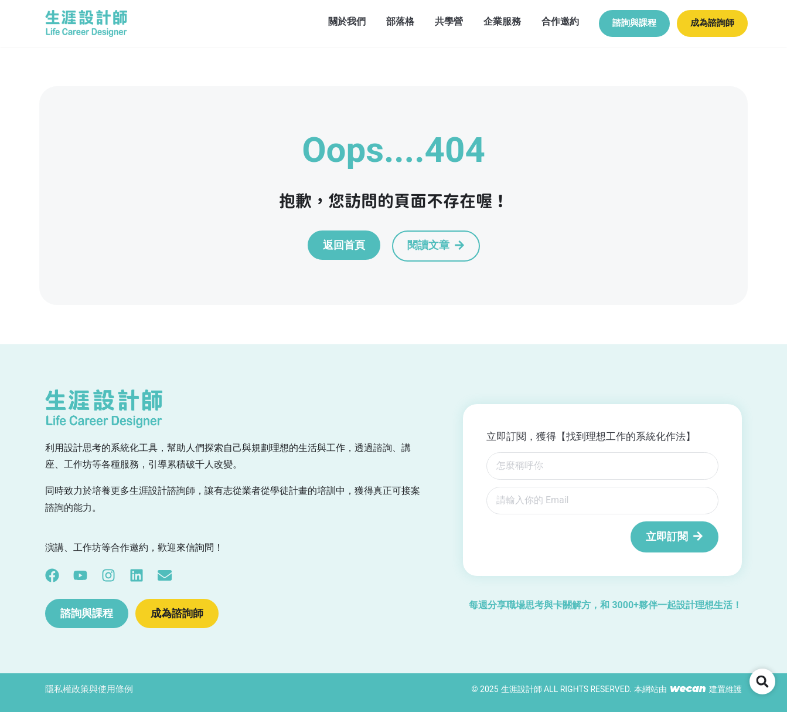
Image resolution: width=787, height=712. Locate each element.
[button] (762, 681)
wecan (688, 688)
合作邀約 (547, 20)
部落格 (387, 20)
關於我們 (334, 20)
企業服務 (489, 20)
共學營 (436, 20)
